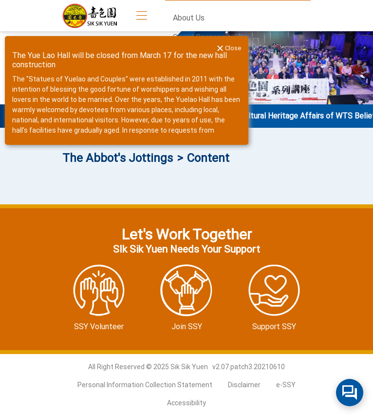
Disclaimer (244, 385)
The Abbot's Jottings (117, 158)
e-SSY (286, 385)
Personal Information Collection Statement (144, 385)
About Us (189, 17)
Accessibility (186, 403)
